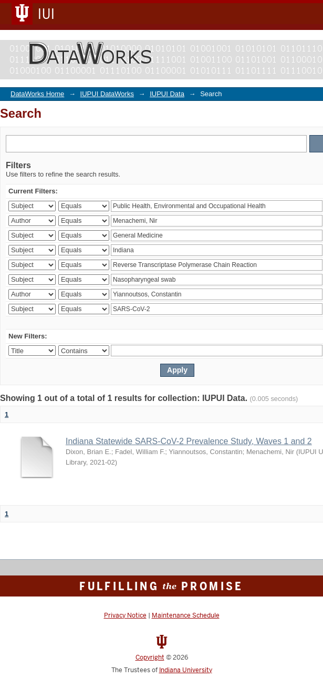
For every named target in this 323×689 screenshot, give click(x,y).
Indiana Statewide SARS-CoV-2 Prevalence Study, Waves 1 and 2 (189, 441)
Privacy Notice (125, 615)
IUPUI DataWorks (107, 94)
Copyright (150, 657)
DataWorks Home (37, 94)
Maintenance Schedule (186, 615)
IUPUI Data (167, 94)
